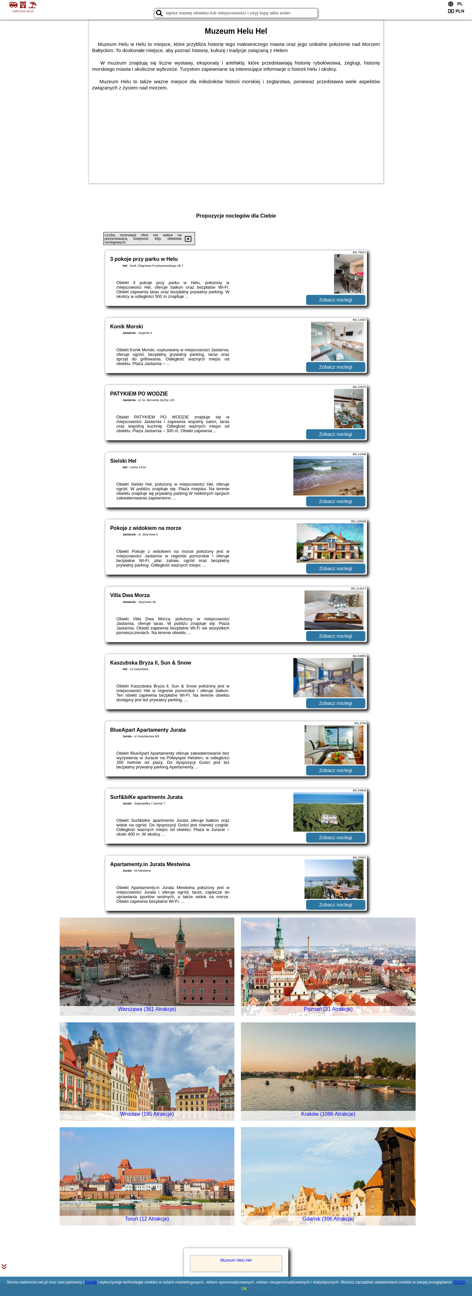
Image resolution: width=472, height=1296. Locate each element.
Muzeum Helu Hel (235, 1260)
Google (91, 1282)
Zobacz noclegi (335, 299)
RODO (459, 1282)
